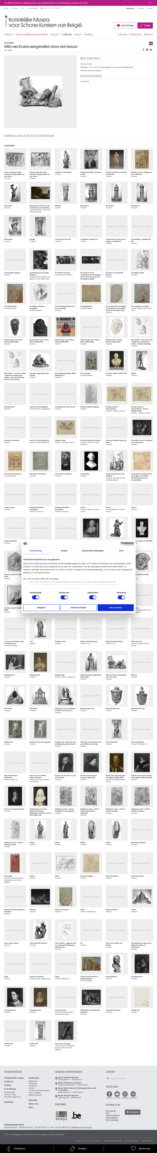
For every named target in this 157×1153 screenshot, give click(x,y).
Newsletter (134, 1112)
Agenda (55, 34)
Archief (31, 1088)
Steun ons (33, 1104)
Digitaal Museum (35, 1095)
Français (141, 8)
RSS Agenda (111, 1111)
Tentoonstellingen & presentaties (32, 34)
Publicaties (33, 1084)
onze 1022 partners (39, 563)
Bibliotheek (33, 1081)
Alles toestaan (115, 608)
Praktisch (8, 34)
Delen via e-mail (151, 50)
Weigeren (41, 608)
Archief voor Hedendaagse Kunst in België (39, 1091)
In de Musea (10, 1089)
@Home (148, 34)
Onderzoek (135, 34)
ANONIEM (84, 81)
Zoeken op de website (42, 8)
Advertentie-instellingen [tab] (93, 551)
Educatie (122, 34)
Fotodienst (33, 1086)
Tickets (147, 25)
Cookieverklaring (147, 1141)
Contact (15, 8)
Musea (78, 34)
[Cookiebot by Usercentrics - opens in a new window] (123, 544)
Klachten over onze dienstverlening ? (88, 1141)
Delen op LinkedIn (147, 50)
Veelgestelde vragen (14, 1078)
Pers (22, 8)
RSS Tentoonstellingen (113, 1114)
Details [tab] (64, 551)
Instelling (88, 34)
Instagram (125, 1098)
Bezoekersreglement (12, 1097)
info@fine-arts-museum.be (81, 1127)
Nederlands (130, 8)
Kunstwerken (151, 43)
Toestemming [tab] (35, 551)
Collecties (67, 34)
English (150, 8)
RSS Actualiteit (112, 1118)
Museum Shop (10, 1095)
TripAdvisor (133, 1098)
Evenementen (33, 8)
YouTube (117, 1098)
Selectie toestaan (78, 608)
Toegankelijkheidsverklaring (112, 1141)
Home (6, 8)
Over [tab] (121, 551)
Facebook (109, 1098)
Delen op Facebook (143, 50)
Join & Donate (127, 25)
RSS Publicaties (112, 1120)
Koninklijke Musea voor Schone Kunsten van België (5, 16)
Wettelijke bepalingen (131, 1141)
